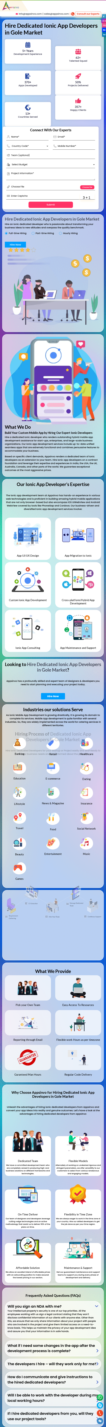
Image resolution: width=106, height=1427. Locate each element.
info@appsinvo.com (30, 13)
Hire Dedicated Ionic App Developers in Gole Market (52, 219)
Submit (51, 204)
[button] (100, 1421)
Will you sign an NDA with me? (35, 1306)
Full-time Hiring (17, 233)
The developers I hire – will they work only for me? (52, 1363)
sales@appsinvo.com (56, 13)
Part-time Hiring (45, 233)
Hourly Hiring (70, 233)
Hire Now (15, 244)
